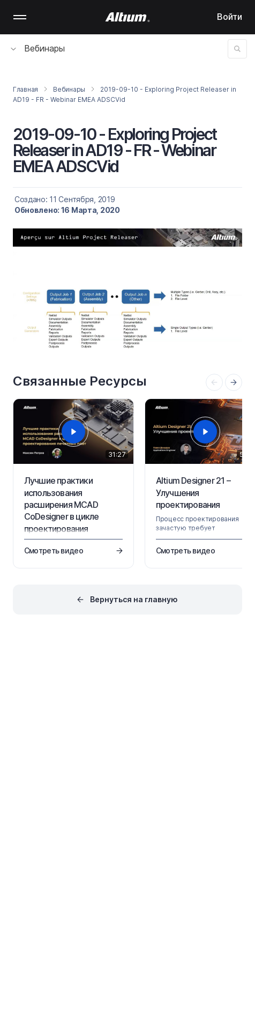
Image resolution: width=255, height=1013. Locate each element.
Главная (25, 89)
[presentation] (233, 382)
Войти (229, 16)
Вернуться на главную (134, 599)
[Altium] (128, 17)
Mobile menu (20, 17)
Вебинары (38, 48)
